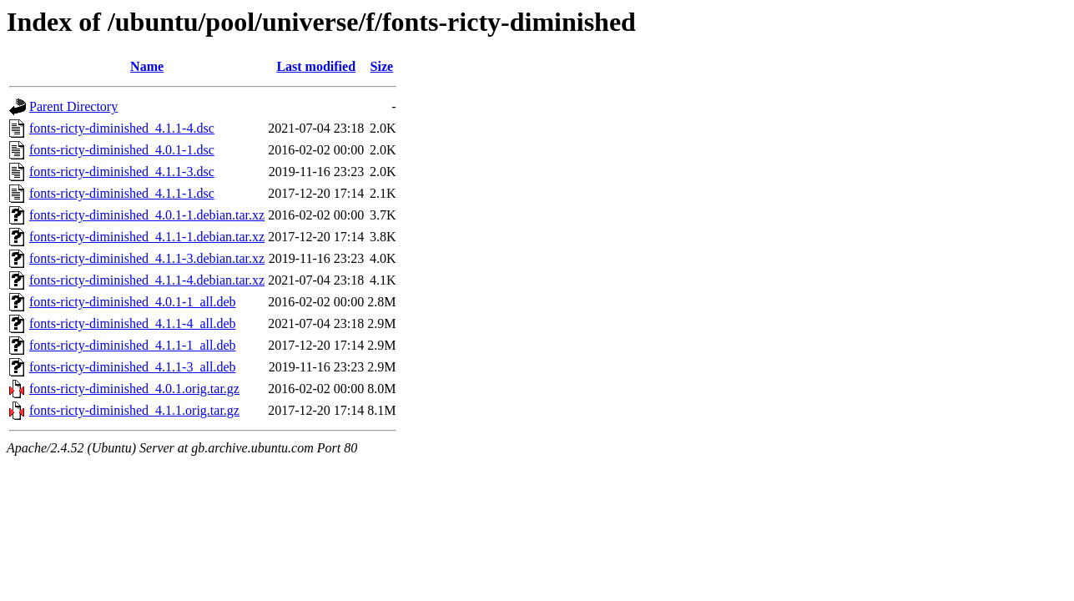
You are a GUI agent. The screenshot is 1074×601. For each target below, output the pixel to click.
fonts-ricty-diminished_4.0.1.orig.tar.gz (134, 388)
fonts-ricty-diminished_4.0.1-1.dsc (121, 150)
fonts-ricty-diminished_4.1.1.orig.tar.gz (134, 410)
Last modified (315, 66)
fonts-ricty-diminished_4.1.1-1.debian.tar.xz (147, 237)
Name (147, 66)
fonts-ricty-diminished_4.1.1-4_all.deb (132, 323)
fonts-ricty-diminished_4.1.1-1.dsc (121, 193)
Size (382, 66)
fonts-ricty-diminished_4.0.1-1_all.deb (132, 302)
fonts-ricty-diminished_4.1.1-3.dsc (121, 171)
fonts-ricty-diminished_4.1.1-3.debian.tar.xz (147, 258)
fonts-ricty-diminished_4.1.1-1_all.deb (132, 345)
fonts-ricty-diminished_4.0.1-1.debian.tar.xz (147, 215)
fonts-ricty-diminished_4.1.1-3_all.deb (132, 367)
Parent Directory (73, 106)
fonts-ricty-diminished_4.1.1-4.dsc (121, 128)
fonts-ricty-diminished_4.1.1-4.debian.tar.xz (147, 280)
